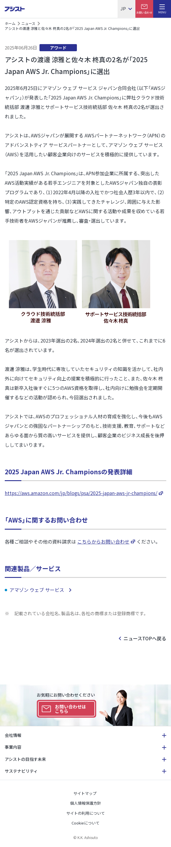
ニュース (28, 23)
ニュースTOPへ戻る (145, 638)
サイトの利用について (85, 813)
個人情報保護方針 (85, 803)
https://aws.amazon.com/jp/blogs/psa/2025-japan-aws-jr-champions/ (81, 492)
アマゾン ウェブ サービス (37, 589)
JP (123, 9)
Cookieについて (85, 823)
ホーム (10, 23)
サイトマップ (84, 793)
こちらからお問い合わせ (103, 541)
